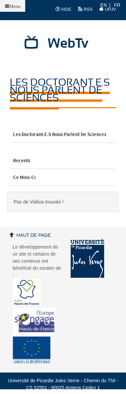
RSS (85, 9)
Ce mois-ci (63, 178)
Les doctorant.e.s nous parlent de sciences (63, 136)
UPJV (107, 9)
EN (103, 5)
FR (117, 5)
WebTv (68, 43)
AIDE (63, 9)
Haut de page (33, 235)
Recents (63, 161)
